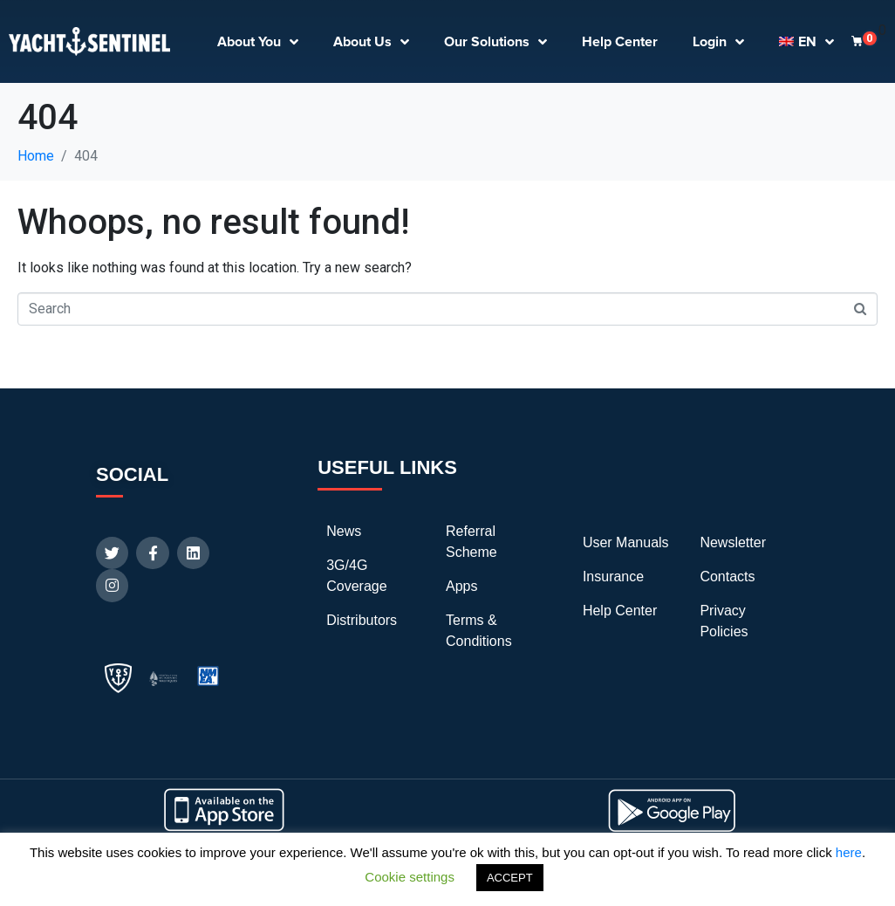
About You (257, 42)
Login (718, 42)
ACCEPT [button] (510, 877)
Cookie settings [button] (409, 876)
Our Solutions (495, 42)
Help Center (620, 42)
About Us (371, 42)
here (849, 852)
